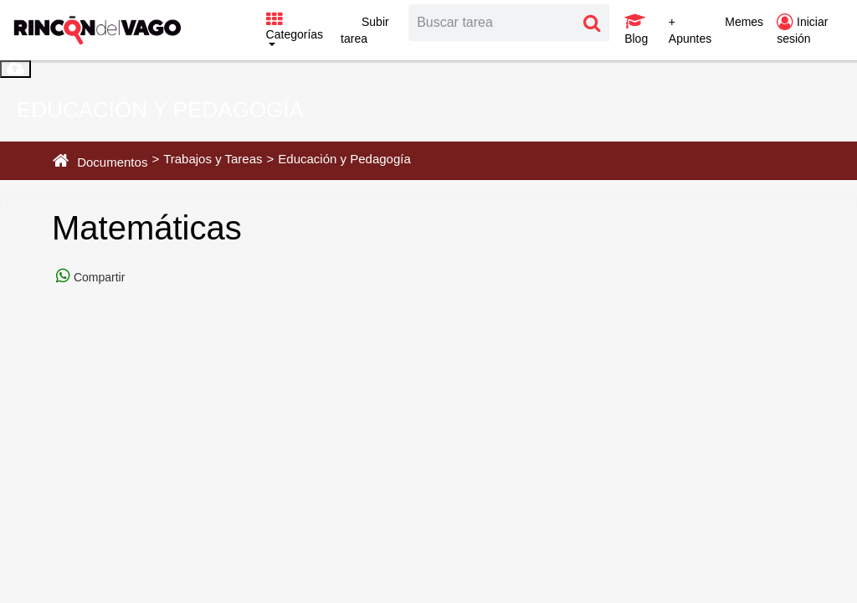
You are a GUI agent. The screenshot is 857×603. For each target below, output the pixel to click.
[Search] (492, 22)
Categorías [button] (294, 27)
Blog (636, 29)
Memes (744, 21)
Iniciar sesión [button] (802, 30)
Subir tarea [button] (365, 30)
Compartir (97, 277)
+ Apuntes (690, 30)
